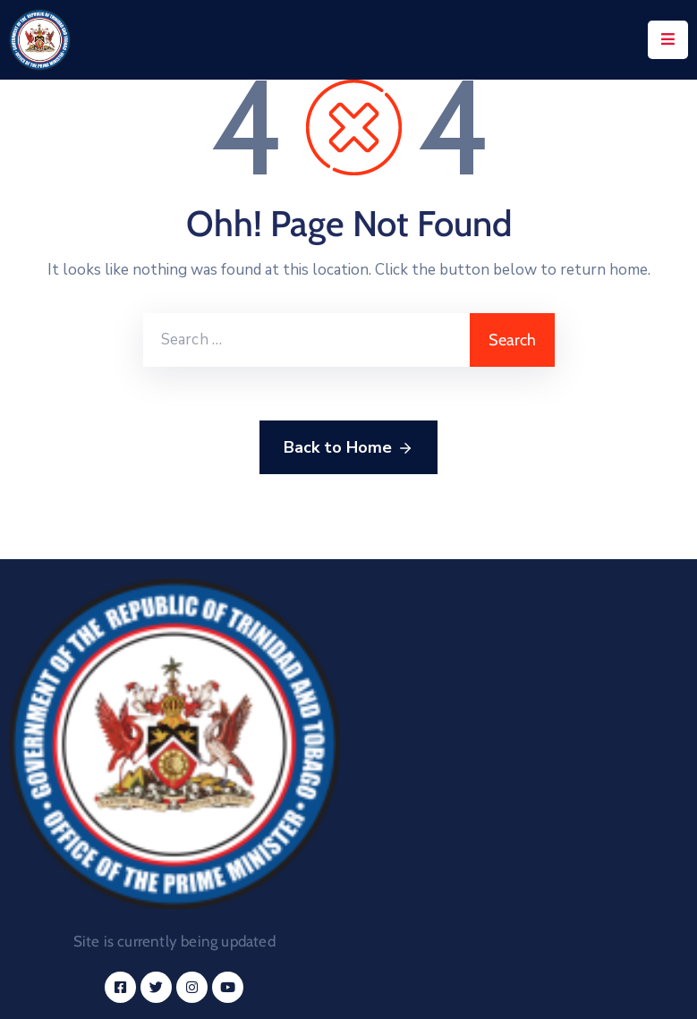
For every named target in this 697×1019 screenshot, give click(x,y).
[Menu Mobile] (668, 40)
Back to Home (348, 448)
